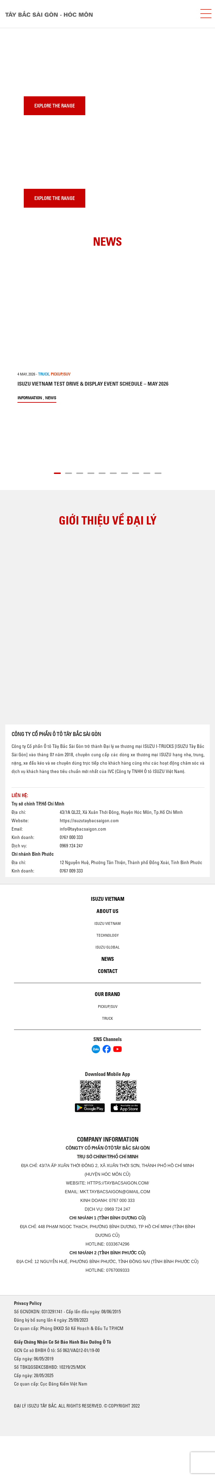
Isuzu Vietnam (107, 899)
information (29, 397)
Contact (107, 971)
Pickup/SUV (107, 1006)
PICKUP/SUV (60, 374)
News (50, 397)
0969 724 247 (117, 1209)
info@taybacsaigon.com (83, 829)
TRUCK (43, 374)
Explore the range (54, 106)
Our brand (107, 994)
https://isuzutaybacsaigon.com (89, 820)
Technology (107, 935)
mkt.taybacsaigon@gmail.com (115, 1191)
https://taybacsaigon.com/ (118, 1183)
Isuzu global (107, 947)
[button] (57, 472)
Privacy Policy (28, 1303)
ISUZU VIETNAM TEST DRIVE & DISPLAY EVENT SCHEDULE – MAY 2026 (93, 383)
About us (107, 911)
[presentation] (19, 27)
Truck (107, 1018)
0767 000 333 (122, 1200)
